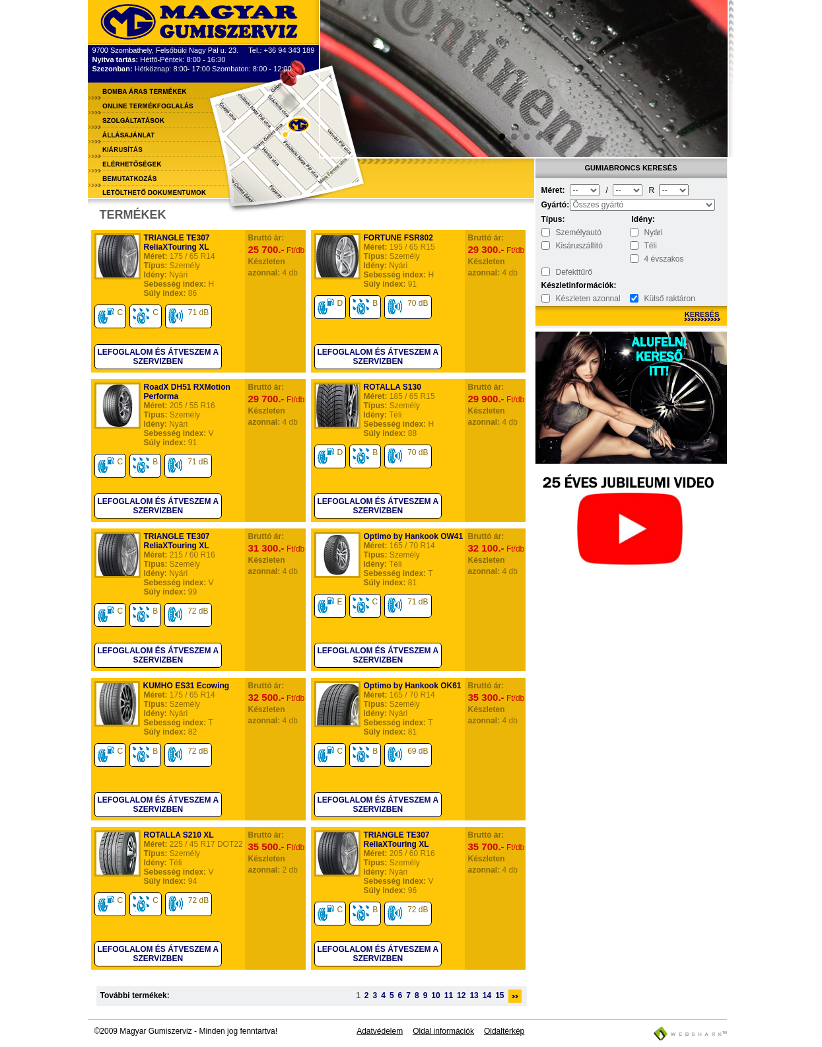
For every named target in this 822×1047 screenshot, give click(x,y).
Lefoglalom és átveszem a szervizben (158, 356)
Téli (650, 245)
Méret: (553, 190)
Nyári (653, 232)
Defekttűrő (574, 272)
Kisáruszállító (579, 245)
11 (448, 995)
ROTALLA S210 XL (179, 835)
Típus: (553, 219)
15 (499, 995)
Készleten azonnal (588, 298)
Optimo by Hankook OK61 (413, 685)
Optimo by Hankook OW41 (413, 536)
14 (487, 995)
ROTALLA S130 (392, 387)
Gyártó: (554, 204)
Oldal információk (443, 1031)
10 (435, 995)
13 (473, 995)
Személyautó (578, 232)
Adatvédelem (380, 1031)
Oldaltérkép (504, 1031)
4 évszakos (664, 259)
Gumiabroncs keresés (631, 168)
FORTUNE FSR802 (398, 237)
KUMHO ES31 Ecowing (186, 685)
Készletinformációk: (554, 285)
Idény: (643, 219)
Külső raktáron (669, 298)
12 (461, 995)
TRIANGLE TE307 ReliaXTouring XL (177, 242)
